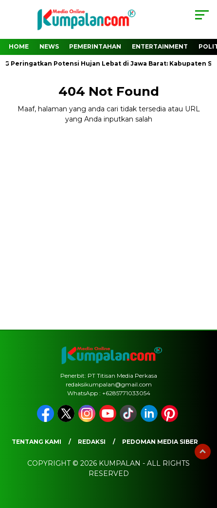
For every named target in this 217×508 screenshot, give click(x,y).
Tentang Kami (36, 441)
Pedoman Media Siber (160, 441)
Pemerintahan (95, 46)
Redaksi (92, 441)
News (49, 46)
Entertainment (160, 46)
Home (19, 46)
